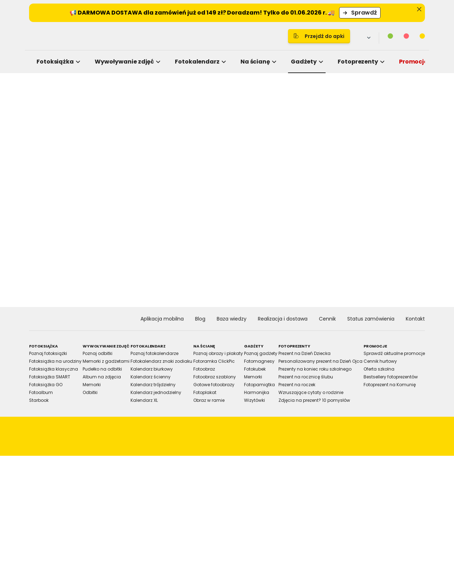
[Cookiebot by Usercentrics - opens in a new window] (348, 208)
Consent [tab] (121, 232)
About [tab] (333, 232)
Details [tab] (227, 232)
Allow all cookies (348, 368)
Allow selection (286, 368)
